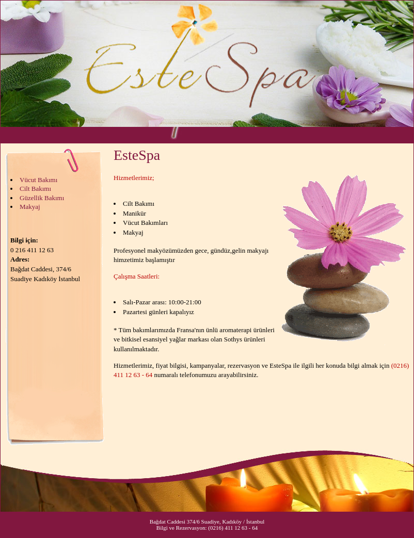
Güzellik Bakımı (42, 198)
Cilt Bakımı (35, 188)
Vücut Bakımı (38, 180)
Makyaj (30, 206)
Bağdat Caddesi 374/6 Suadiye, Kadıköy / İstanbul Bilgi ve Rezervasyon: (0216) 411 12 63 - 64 (207, 524)
